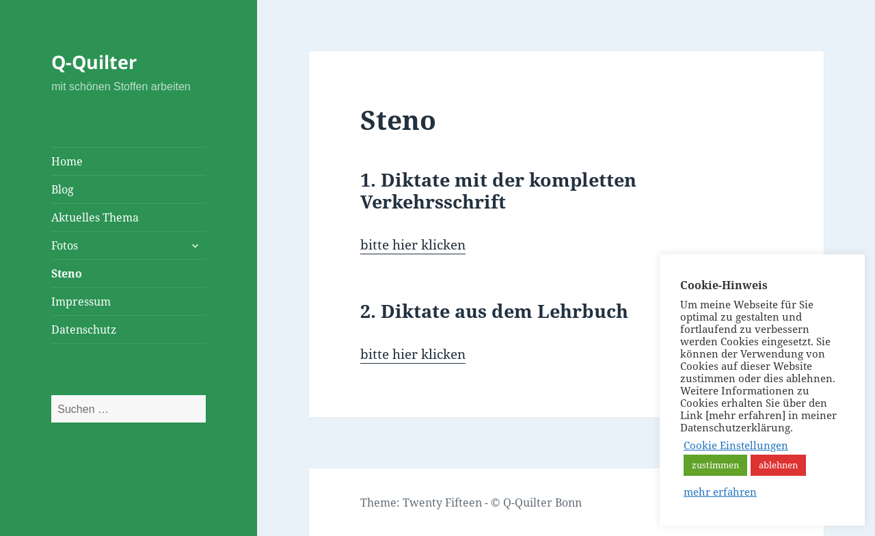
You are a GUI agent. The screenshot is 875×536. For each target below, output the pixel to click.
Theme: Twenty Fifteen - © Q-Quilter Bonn (471, 502)
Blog (62, 189)
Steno (66, 273)
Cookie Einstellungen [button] (736, 445)
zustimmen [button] (715, 465)
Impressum (81, 301)
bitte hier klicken (413, 245)
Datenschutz (83, 329)
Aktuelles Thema (95, 217)
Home (67, 161)
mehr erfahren (720, 491)
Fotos (64, 245)
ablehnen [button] (778, 465)
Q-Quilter (94, 62)
